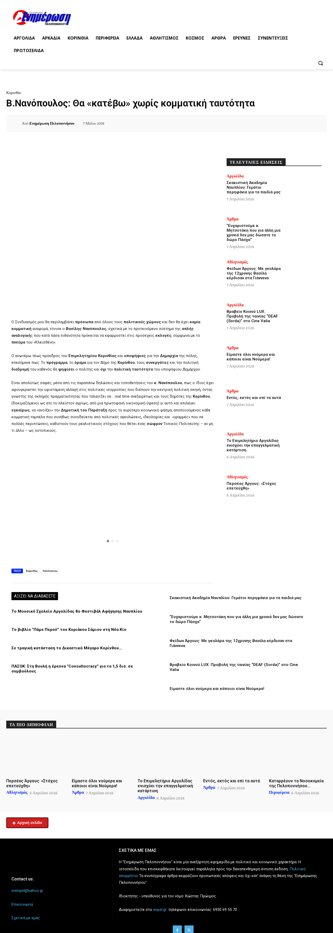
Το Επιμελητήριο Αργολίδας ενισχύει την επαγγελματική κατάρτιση (253, 445)
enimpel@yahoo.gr (27, 885)
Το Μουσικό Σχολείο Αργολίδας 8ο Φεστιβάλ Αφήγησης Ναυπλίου (74, 611)
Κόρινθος (31, 571)
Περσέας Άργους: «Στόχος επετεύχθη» (32, 778)
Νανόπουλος (50, 571)
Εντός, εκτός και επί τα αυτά (254, 397)
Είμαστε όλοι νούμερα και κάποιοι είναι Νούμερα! (216, 683)
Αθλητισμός (237, 262)
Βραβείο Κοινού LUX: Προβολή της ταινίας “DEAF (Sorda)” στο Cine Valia (237, 664)
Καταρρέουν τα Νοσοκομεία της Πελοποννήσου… (296, 778)
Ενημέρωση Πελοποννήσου (51, 123)
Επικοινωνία (22, 898)
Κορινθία (13, 93)
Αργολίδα (235, 176)
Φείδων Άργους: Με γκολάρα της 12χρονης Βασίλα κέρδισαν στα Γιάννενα (254, 273)
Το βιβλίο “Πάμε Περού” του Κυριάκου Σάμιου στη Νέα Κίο (66, 629)
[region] (112, 500)
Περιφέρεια (279, 787)
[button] (320, 63)
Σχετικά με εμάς (25, 912)
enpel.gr (159, 904)
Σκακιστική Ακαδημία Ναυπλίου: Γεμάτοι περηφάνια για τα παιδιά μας (235, 597)
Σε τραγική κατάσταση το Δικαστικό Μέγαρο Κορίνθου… (65, 647)
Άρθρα (233, 219)
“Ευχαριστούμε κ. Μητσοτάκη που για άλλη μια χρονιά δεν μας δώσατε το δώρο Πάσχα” (253, 232)
